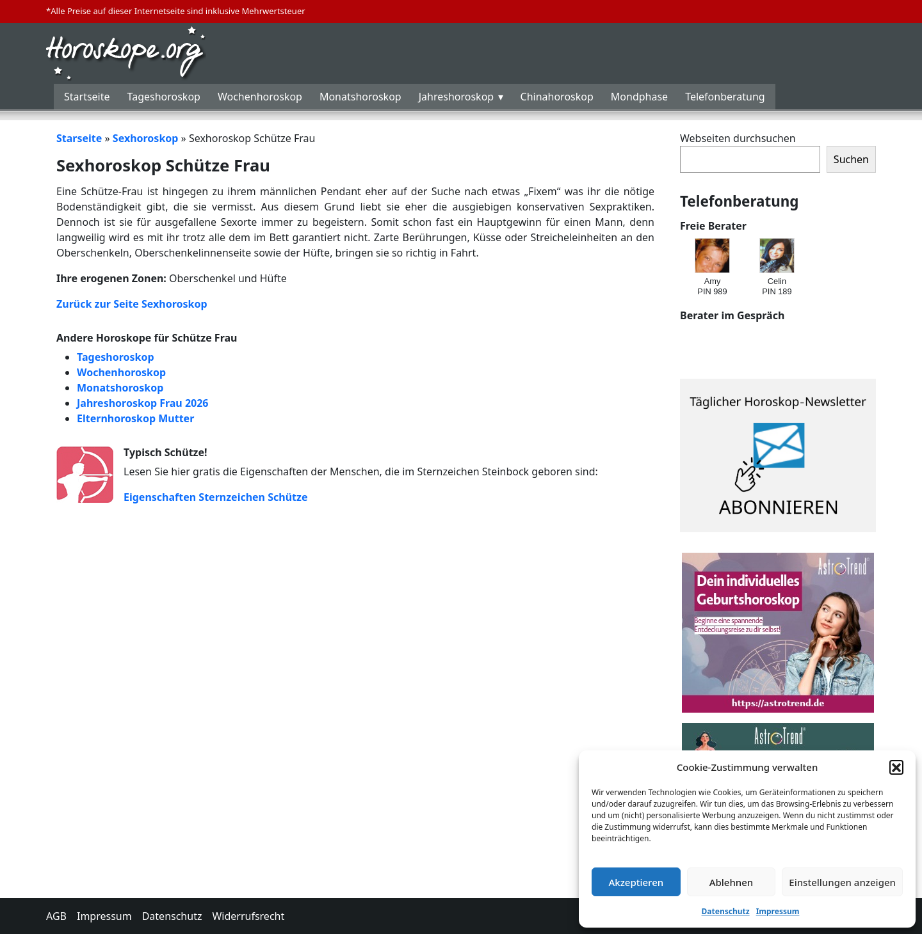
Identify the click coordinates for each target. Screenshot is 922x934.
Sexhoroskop (146, 138)
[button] (896, 767)
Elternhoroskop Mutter (135, 418)
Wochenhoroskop (260, 97)
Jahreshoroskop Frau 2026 (143, 403)
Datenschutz (726, 911)
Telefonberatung (725, 97)
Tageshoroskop (163, 97)
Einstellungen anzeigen (842, 882)
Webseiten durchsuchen (738, 138)
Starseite (79, 138)
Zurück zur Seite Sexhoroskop (131, 304)
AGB (56, 916)
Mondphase (639, 97)
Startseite (87, 97)
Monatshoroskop (360, 97)
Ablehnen (731, 882)
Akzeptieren (635, 882)
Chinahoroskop (557, 97)
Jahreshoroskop (456, 97)
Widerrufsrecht (248, 916)
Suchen (851, 159)
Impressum (778, 911)
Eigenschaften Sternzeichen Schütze (215, 497)
